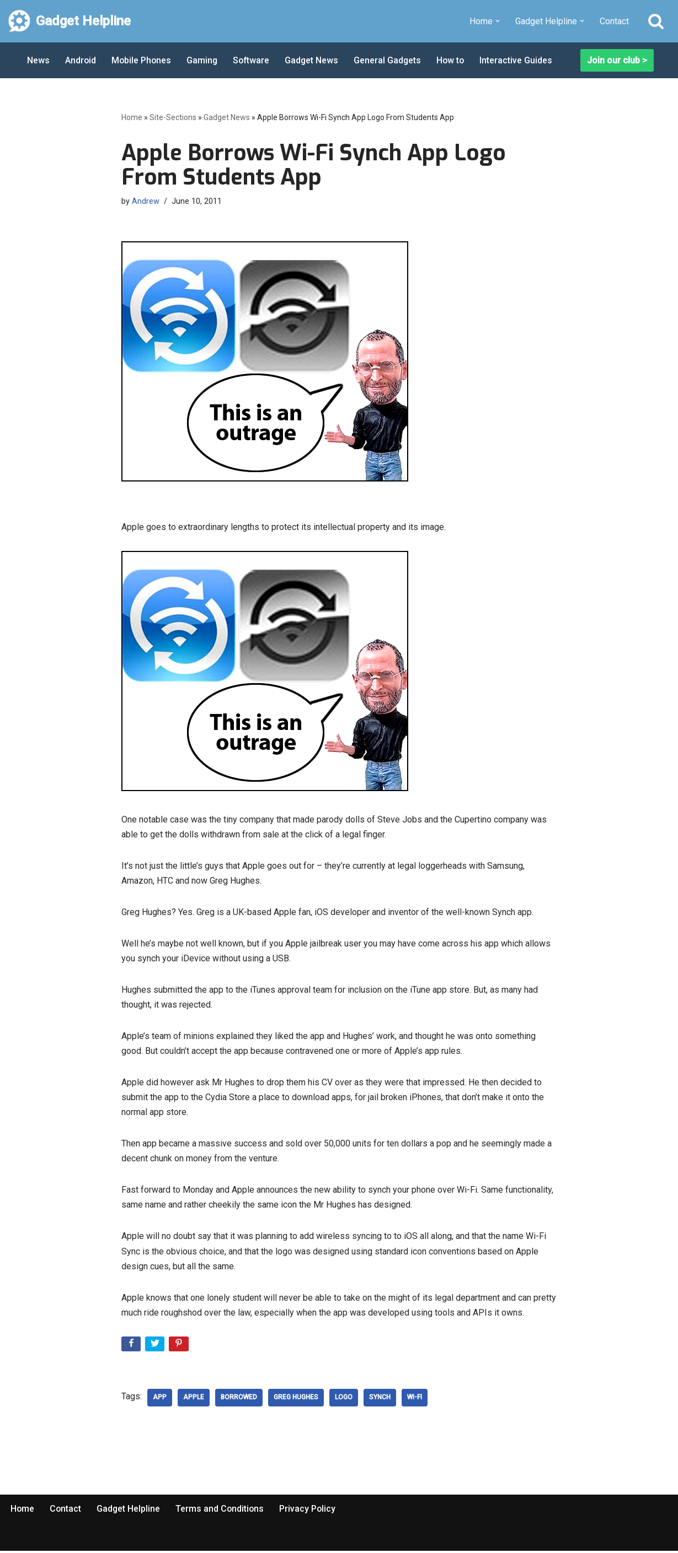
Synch (380, 1400)
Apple (193, 1400)
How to (455, 60)
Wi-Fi (414, 1400)
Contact (614, 21)
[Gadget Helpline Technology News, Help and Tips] (69, 21)
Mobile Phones (142, 60)
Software (254, 60)
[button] (497, 21)
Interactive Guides (521, 60)
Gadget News (315, 60)
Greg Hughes (296, 1400)
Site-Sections (173, 117)
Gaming (204, 60)
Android (81, 60)
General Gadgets (391, 60)
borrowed (239, 1400)
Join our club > (617, 60)
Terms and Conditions (221, 1511)
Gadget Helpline (130, 1511)
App (160, 1400)
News (38, 60)
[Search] (656, 21)
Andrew (145, 201)
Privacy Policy (310, 1511)
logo (344, 1400)
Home (131, 117)
